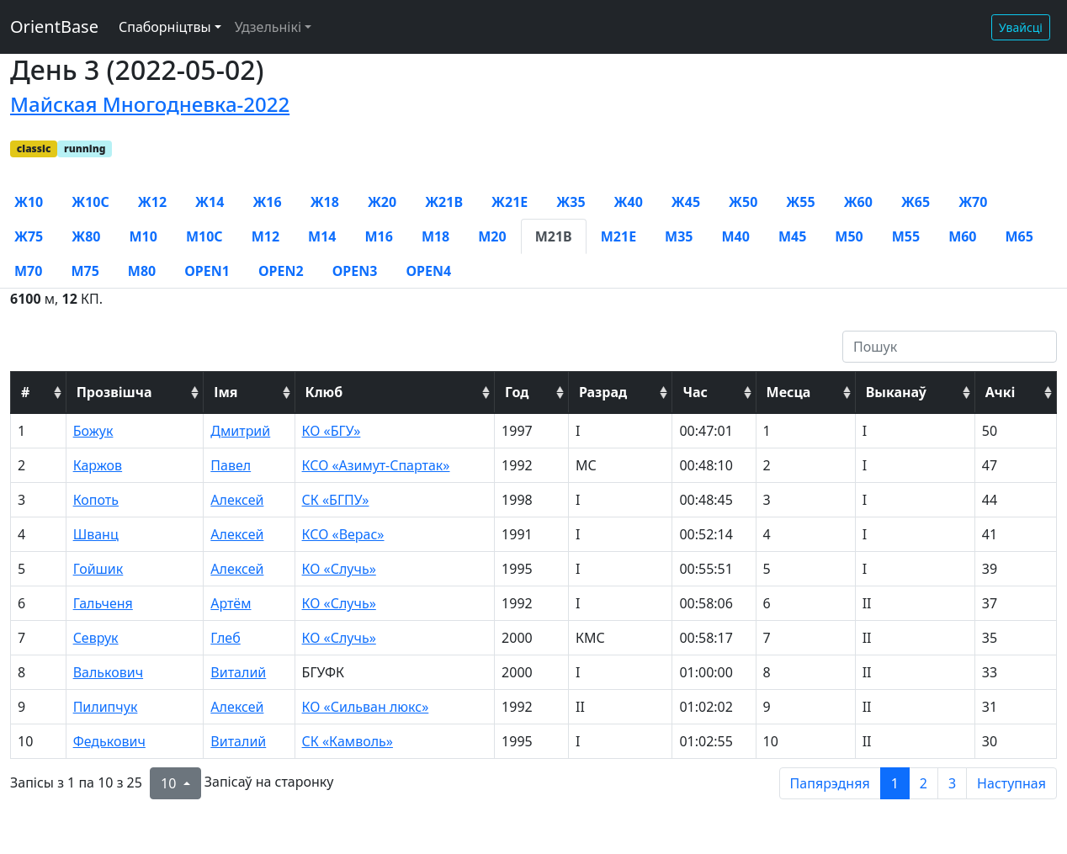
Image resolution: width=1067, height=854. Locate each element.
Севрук (96, 638)
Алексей (236, 500)
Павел (230, 465)
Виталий (238, 672)
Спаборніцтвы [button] (165, 27)
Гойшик (98, 569)
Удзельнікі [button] (268, 27)
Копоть (96, 500)
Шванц (96, 534)
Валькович (108, 672)
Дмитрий (240, 431)
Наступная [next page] (1011, 783)
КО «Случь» (339, 569)
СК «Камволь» (347, 741)
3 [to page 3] (952, 783)
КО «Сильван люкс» (365, 707)
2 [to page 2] (923, 783)
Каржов (98, 465)
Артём (230, 603)
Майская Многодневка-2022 (149, 104)
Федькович (109, 741)
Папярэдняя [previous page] (830, 783)
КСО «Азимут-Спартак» (376, 465)
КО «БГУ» (331, 431)
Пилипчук (105, 707)
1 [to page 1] (895, 783)
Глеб (225, 638)
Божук (93, 431)
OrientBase (54, 26)
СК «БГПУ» (335, 500)
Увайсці (1021, 27)
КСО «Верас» (343, 534)
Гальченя (103, 603)
